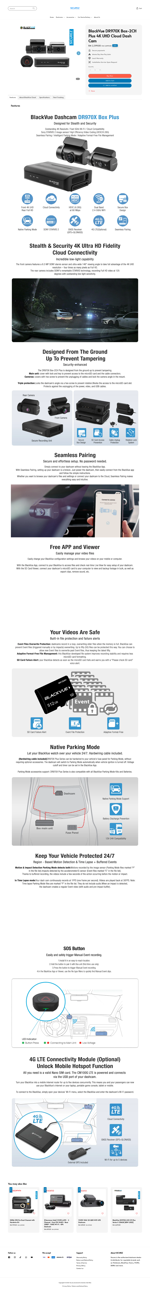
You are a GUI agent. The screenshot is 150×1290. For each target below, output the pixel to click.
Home (52, 17)
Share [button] (91, 91)
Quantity (91, 67)
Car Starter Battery (84, 17)
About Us (97, 17)
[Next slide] (78, 53)
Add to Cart (110, 81)
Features (13, 97)
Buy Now (110, 76)
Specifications (44, 97)
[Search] (34, 8)
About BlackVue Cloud (27, 97)
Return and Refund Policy (84, 1260)
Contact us (79, 1268)
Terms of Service (81, 1263)
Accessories (70, 17)
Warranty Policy (81, 1257)
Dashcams (59, 17)
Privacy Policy (80, 1266)
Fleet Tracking (58, 97)
